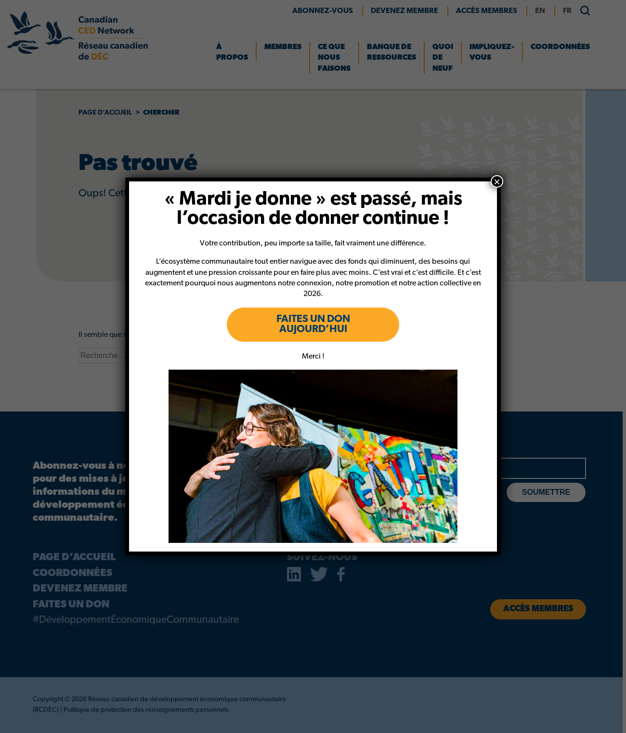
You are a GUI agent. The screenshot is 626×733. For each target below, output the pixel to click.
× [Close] (497, 181)
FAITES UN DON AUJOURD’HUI (313, 324)
